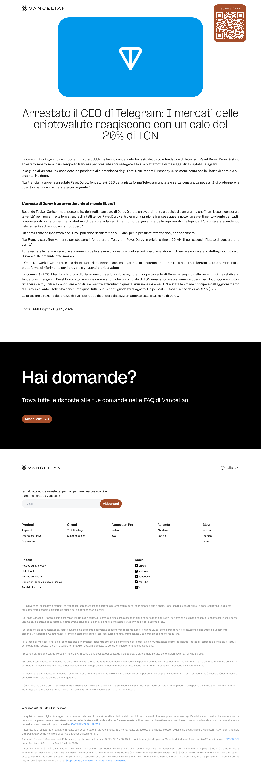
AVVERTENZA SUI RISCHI (85, 724)
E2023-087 (232, 739)
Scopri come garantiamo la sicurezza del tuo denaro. (96, 760)
